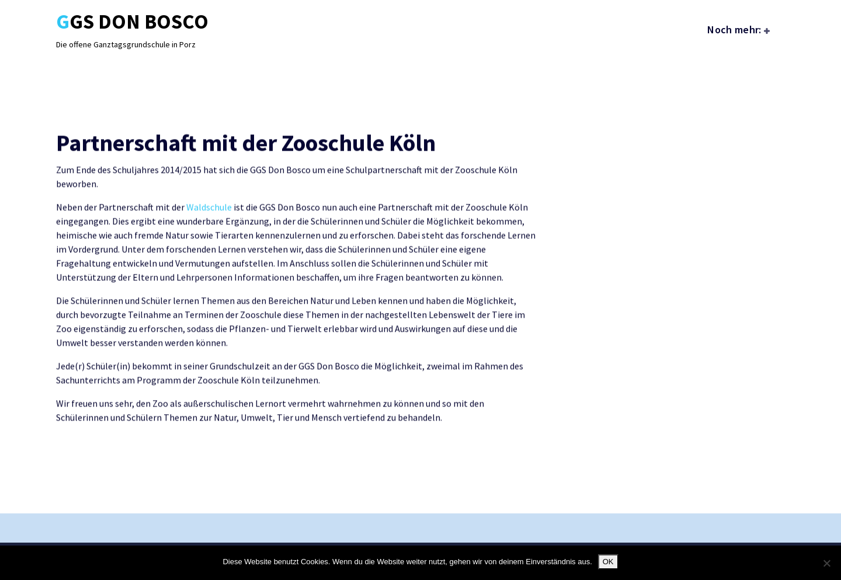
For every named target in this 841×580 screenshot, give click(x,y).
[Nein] (826, 563)
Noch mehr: (734, 29)
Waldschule (209, 219)
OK (608, 561)
